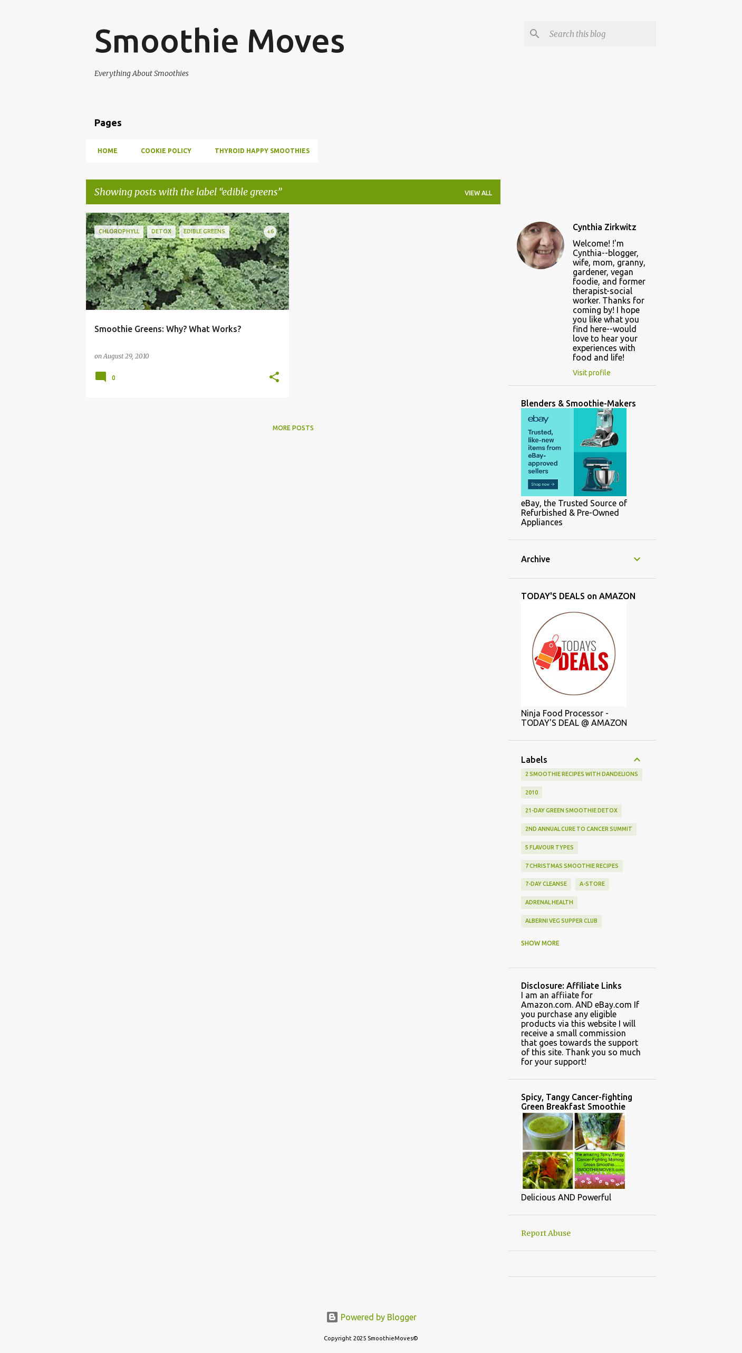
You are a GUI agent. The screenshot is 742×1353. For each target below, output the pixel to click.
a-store (592, 884)
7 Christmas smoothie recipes (572, 866)
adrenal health (549, 902)
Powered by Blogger (371, 1317)
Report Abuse (546, 1233)
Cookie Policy (163, 150)
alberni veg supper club (561, 920)
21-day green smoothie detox (571, 810)
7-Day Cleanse (546, 884)
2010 (531, 792)
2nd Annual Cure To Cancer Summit (578, 829)
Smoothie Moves (219, 40)
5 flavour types (549, 847)
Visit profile (592, 372)
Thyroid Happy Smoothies (258, 150)
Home (104, 150)
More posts (293, 427)
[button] (274, 378)
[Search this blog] (600, 33)
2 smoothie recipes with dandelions (581, 774)
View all (478, 193)
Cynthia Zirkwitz (605, 227)
